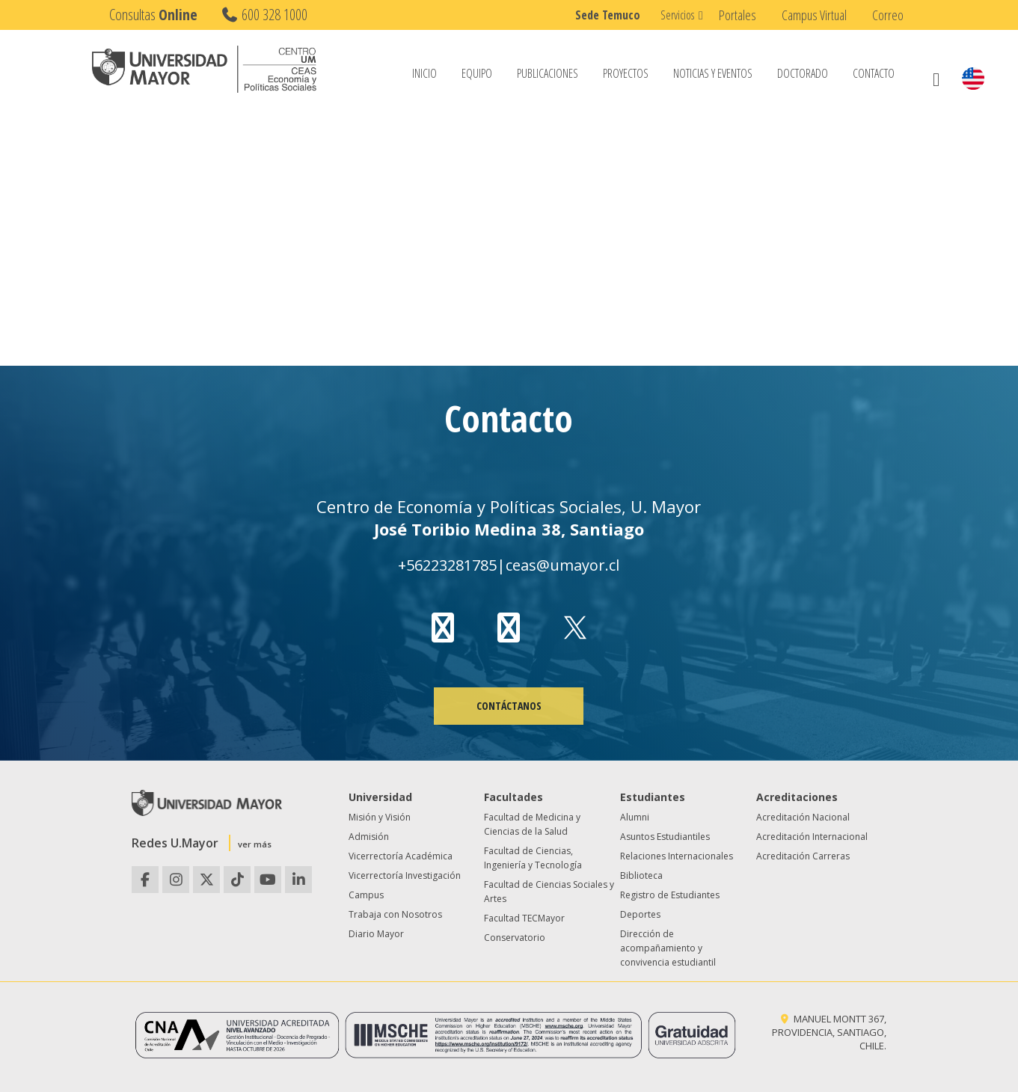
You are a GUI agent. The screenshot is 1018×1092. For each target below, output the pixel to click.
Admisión (369, 836)
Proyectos (625, 74)
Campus (366, 895)
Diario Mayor (376, 933)
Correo (888, 15)
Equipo (477, 74)
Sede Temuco (607, 15)
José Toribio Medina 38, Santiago (509, 529)
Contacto (874, 74)
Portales (737, 15)
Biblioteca (641, 875)
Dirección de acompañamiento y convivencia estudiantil (668, 948)
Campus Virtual (814, 15)
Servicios (677, 15)
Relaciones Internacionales (676, 856)
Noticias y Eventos (712, 74)
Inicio (424, 74)
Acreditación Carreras (803, 856)
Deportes (640, 914)
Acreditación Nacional (803, 817)
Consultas (153, 14)
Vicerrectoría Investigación (405, 875)
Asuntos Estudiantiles (665, 836)
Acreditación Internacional (812, 836)
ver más (255, 844)
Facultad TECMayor (524, 918)
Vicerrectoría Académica (401, 856)
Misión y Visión (380, 817)
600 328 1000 (263, 14)
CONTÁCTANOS (509, 706)
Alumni (634, 817)
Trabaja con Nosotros (395, 914)
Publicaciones (547, 74)
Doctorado (802, 74)
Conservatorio (514, 937)
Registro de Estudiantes (670, 895)
